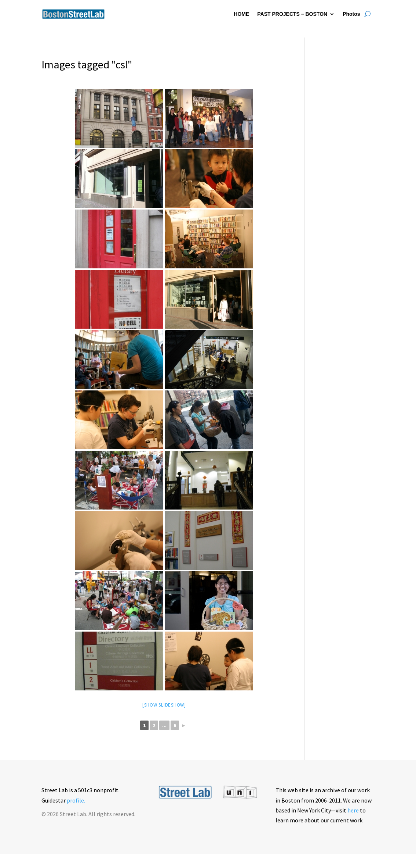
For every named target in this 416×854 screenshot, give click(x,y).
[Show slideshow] (164, 705)
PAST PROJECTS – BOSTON (292, 14)
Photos (351, 14)
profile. (76, 800)
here (353, 810)
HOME (241, 14)
